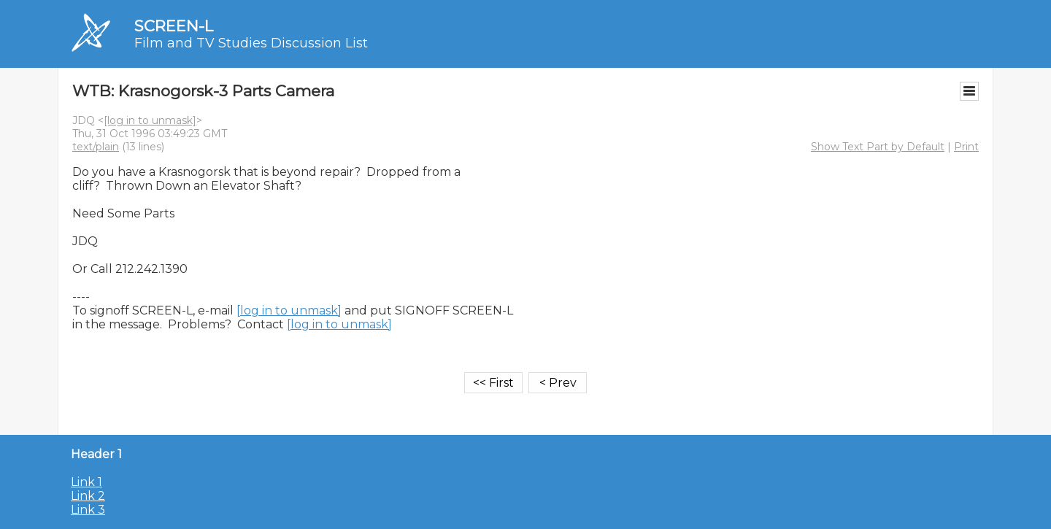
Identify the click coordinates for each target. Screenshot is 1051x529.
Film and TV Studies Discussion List (251, 43)
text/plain (95, 146)
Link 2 (88, 496)
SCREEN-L (173, 26)
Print (966, 146)
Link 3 (88, 510)
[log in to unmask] (150, 120)
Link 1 (86, 482)
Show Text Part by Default (877, 146)
